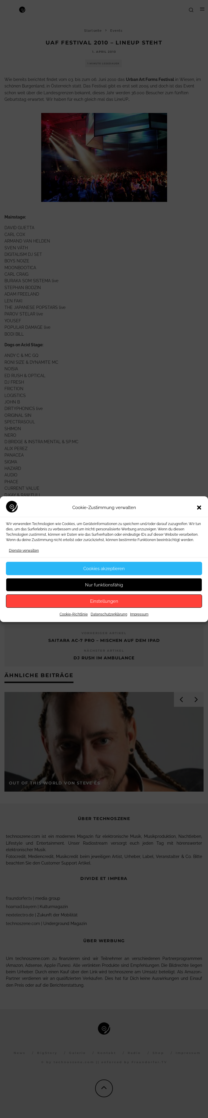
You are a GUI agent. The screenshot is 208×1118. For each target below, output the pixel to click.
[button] (199, 508)
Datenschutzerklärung (109, 614)
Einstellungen (104, 601)
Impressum (139, 614)
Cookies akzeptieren (104, 568)
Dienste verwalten (24, 550)
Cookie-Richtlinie (74, 614)
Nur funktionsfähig (104, 585)
